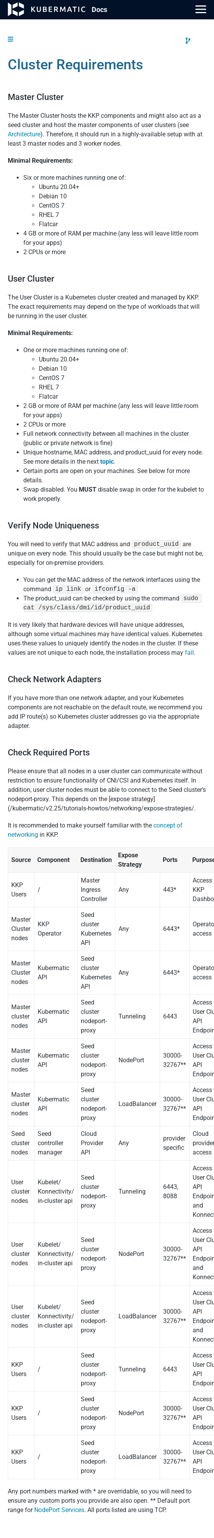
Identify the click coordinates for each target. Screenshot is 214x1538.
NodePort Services (59, 1510)
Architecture (24, 134)
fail (189, 652)
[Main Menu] (200, 9)
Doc (99, 9)
